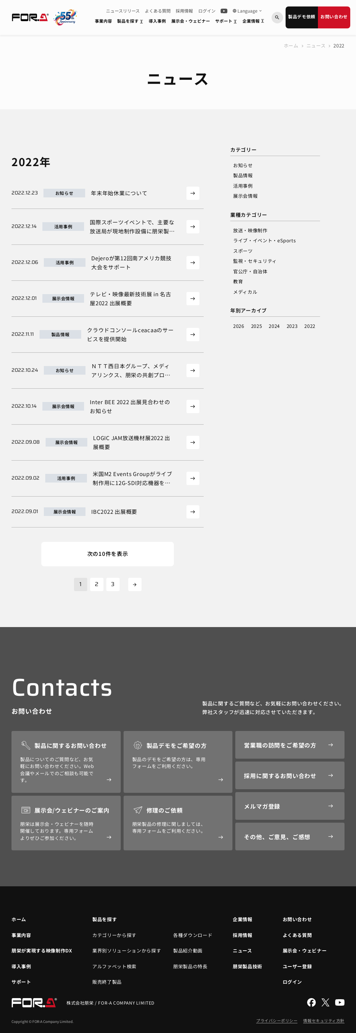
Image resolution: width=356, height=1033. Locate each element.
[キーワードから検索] (277, 17)
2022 (309, 326)
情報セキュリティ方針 (324, 1020)
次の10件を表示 (107, 553)
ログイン (207, 10)
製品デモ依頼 (301, 16)
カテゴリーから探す (114, 935)
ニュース (316, 45)
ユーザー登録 (297, 966)
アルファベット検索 (114, 966)
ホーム (291, 45)
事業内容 (103, 21)
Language (247, 11)
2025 (256, 326)
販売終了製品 (107, 981)
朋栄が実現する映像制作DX (41, 950)
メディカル (245, 291)
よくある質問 (158, 10)
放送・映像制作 (250, 230)
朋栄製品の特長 (190, 966)
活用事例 (243, 185)
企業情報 (254, 22)
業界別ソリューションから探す (126, 950)
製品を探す (131, 22)
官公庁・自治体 (250, 271)
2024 (274, 326)
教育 (238, 281)
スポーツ (243, 250)
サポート (227, 22)
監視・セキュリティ (255, 260)
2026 (238, 326)
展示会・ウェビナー (190, 21)
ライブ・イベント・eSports (264, 240)
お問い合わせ (334, 16)
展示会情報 (245, 195)
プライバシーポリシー (277, 1020)
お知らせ (243, 165)
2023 (292, 326)
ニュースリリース (123, 10)
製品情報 (243, 175)
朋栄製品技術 (247, 966)
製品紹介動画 (188, 950)
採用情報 (184, 10)
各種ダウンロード (192, 935)
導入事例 (157, 21)
